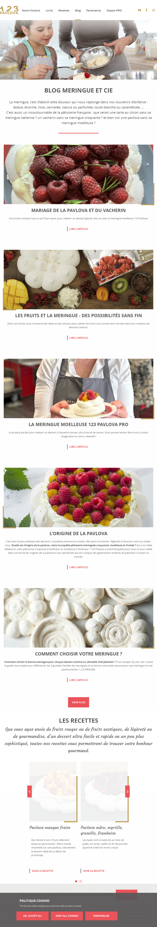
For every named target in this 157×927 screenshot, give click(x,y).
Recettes (63, 10)
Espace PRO (114, 10)
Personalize (101, 915)
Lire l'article (78, 229)
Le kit (49, 10)
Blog (78, 10)
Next (127, 791)
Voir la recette (42, 871)
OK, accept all (32, 915)
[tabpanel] (52, 820)
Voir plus (78, 702)
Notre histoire (31, 10)
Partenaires (93, 10)
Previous (29, 791)
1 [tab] (76, 881)
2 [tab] (81, 881)
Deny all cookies (67, 915)
